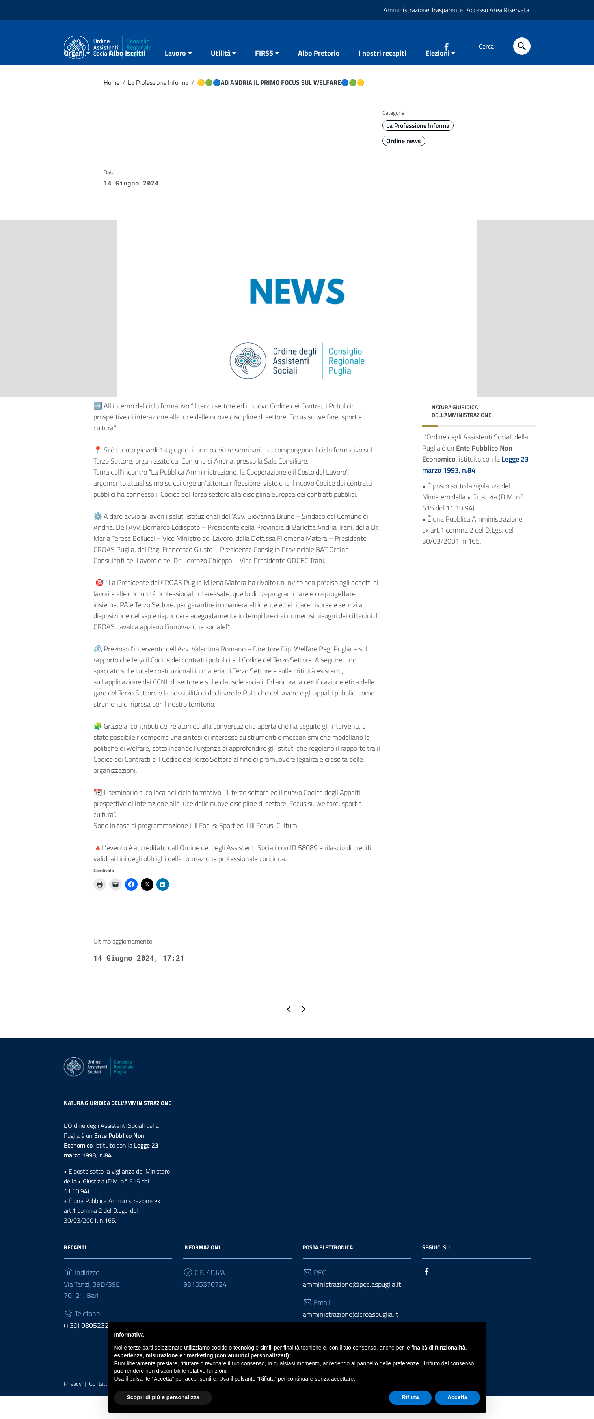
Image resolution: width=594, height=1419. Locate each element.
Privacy (73, 1407)
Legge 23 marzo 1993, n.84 (111, 1173)
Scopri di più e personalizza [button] (163, 1397)
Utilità (221, 76)
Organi (74, 76)
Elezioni (437, 76)
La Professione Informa (158, 105)
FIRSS (264, 76)
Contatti (98, 1407)
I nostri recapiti (382, 76)
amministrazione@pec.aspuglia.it (352, 1307)
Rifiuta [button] (410, 1397)
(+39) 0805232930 (92, 1348)
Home (111, 105)
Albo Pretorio (319, 76)
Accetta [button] (457, 1397)
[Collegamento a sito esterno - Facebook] (446, 46)
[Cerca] (522, 46)
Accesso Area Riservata (498, 10)
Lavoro (175, 76)
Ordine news (403, 164)
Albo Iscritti (127, 76)
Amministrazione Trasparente (423, 10)
